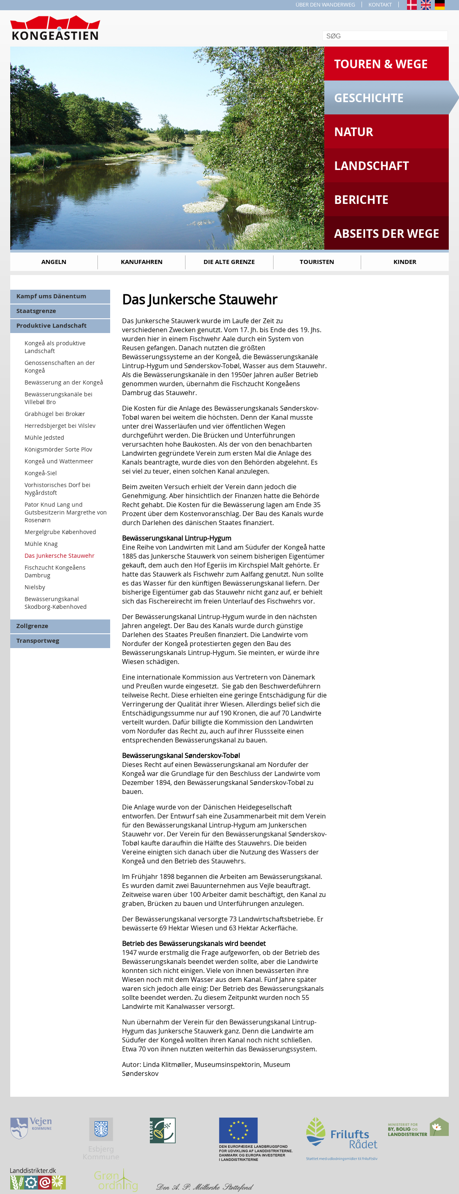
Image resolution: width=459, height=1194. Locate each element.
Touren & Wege (381, 64)
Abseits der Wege (386, 233)
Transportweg (37, 640)
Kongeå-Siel (41, 473)
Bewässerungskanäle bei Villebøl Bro (59, 398)
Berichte (361, 200)
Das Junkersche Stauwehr (60, 555)
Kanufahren (142, 261)
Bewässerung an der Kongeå (64, 382)
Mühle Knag (41, 544)
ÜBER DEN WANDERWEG (325, 4)
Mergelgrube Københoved (60, 532)
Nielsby (35, 587)
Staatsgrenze (36, 310)
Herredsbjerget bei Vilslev (60, 425)
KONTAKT (380, 4)
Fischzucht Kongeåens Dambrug (55, 571)
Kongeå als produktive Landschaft (55, 347)
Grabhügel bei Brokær (55, 414)
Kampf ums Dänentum (51, 296)
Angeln (53, 261)
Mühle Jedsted (44, 437)
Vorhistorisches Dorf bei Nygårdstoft (57, 488)
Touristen (317, 261)
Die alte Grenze (229, 261)
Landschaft (371, 166)
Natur (353, 132)
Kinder (404, 261)
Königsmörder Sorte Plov (58, 449)
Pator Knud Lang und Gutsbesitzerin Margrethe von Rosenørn (66, 512)
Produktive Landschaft (51, 325)
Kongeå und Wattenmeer (59, 461)
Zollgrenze (32, 626)
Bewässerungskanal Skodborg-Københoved (56, 602)
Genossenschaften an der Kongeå (60, 366)
